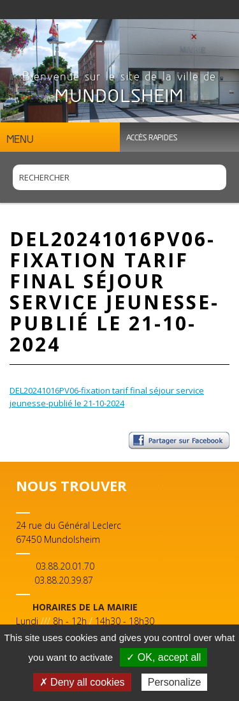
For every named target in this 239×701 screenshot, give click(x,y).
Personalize (174, 682)
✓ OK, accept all (163, 657)
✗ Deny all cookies (82, 682)
